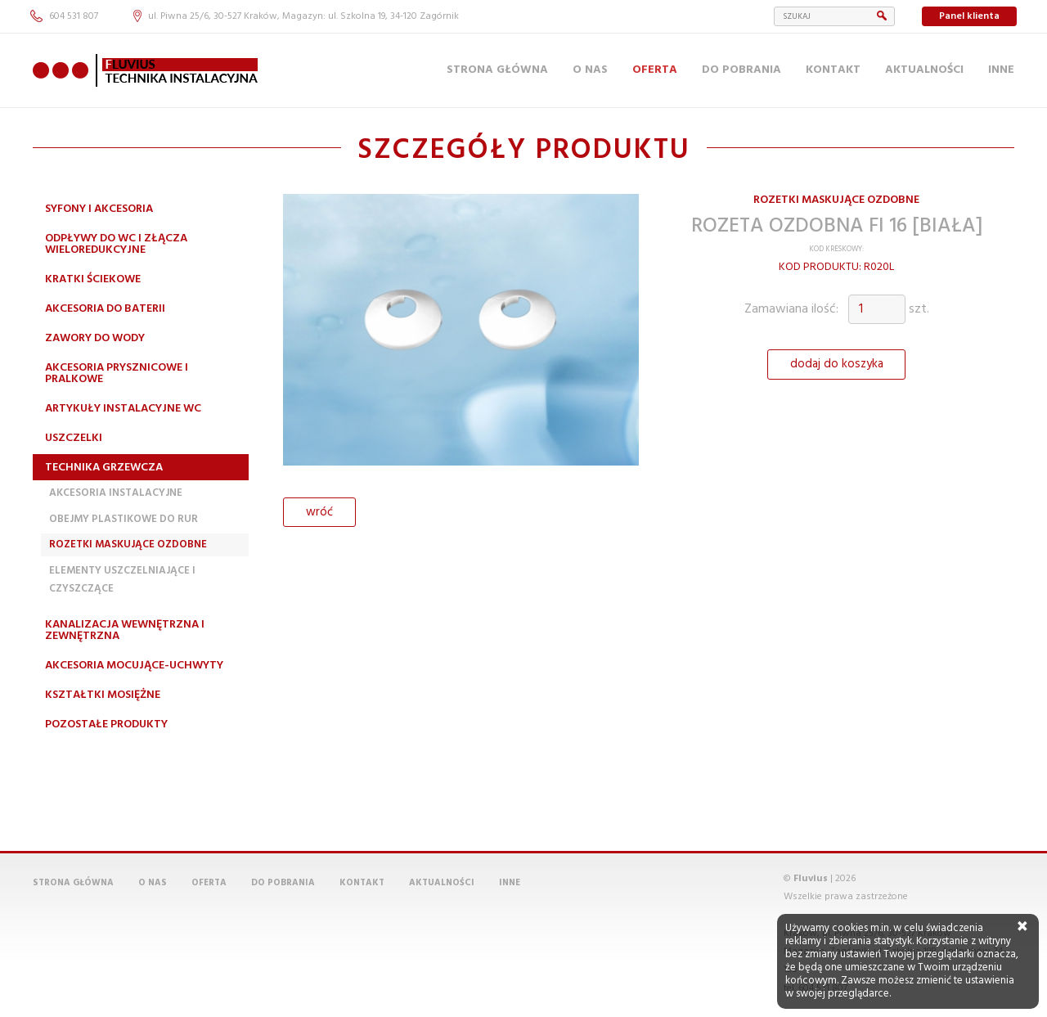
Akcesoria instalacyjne (115, 493)
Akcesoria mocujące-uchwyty (134, 665)
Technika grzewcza (104, 467)
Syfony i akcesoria (99, 209)
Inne (1001, 70)
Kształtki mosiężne (102, 695)
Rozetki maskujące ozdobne (128, 544)
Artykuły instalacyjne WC (123, 408)
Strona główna (497, 70)
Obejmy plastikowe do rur (123, 519)
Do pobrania (741, 70)
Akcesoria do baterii (105, 308)
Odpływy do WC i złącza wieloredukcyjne (116, 244)
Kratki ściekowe (93, 279)
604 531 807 (64, 16)
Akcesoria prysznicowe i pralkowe (116, 373)
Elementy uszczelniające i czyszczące (122, 579)
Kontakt (833, 70)
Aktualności (924, 70)
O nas (590, 70)
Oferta (654, 70)
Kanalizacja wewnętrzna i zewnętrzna (124, 630)
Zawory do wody (95, 338)
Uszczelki (73, 438)
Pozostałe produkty (106, 724)
